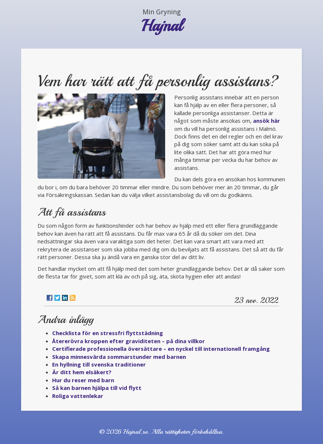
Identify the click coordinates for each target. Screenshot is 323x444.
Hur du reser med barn (83, 380)
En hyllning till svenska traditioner (99, 364)
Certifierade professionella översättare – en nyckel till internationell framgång (161, 348)
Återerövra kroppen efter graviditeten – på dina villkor (128, 341)
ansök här (266, 120)
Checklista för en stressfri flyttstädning (107, 333)
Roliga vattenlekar (77, 395)
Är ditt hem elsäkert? (82, 372)
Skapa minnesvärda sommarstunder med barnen (119, 356)
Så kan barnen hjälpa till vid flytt (96, 387)
